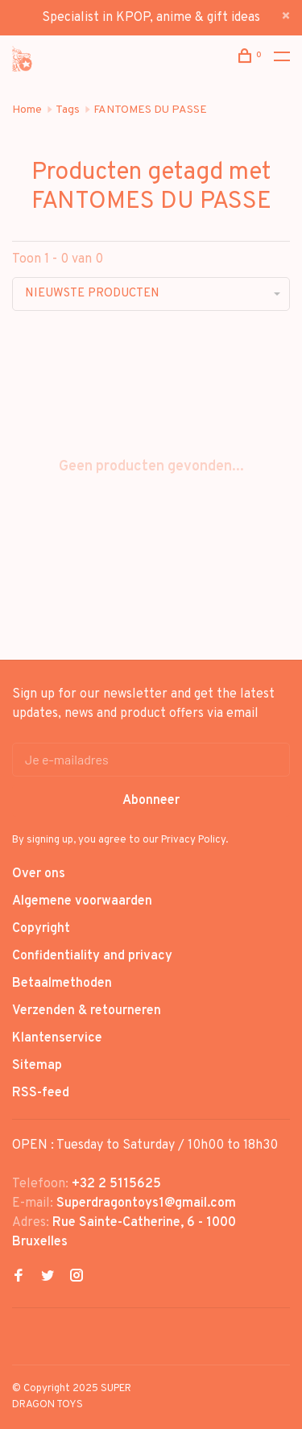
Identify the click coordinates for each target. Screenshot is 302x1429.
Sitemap (37, 1066)
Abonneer (151, 801)
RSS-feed (40, 1093)
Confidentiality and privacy (92, 956)
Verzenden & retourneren (86, 1011)
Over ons (38, 874)
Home (27, 110)
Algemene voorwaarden (82, 901)
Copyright (41, 929)
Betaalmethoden (62, 983)
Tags (68, 110)
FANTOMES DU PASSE (150, 110)
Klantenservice (57, 1038)
